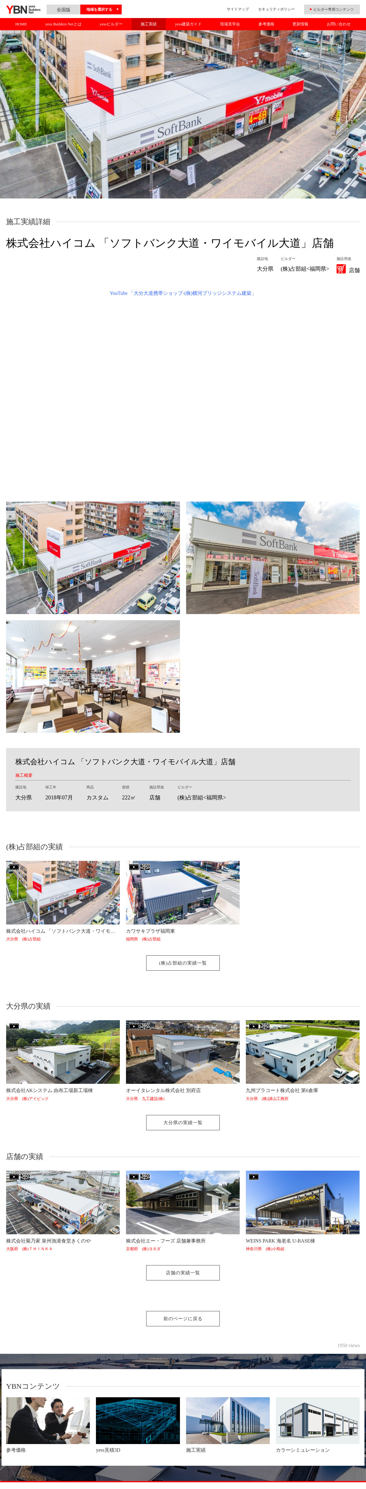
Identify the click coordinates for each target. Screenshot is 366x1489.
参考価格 (266, 24)
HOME (21, 24)
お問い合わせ (339, 24)
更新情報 (300, 24)
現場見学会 (230, 24)
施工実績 (149, 24)
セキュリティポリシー (276, 9)
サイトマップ (238, 9)
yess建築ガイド (188, 24)
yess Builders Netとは (63, 24)
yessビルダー (111, 24)
